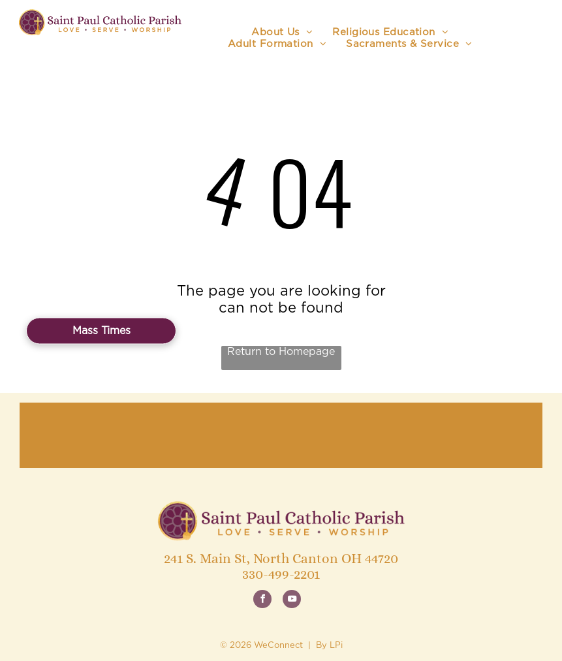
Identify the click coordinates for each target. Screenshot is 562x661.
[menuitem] (282, 32)
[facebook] (262, 600)
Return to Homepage (281, 351)
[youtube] (292, 600)
